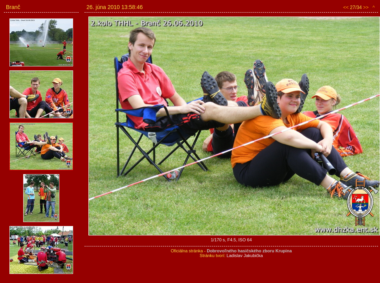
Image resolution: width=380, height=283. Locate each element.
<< (346, 7)
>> (366, 7)
